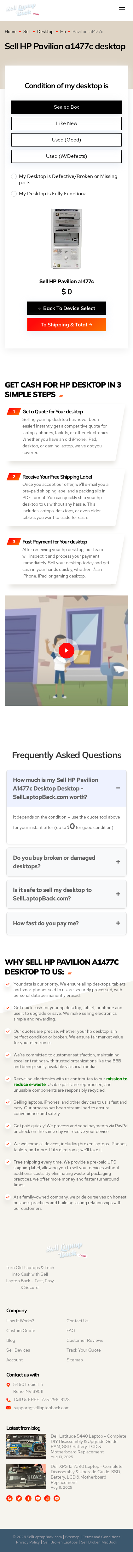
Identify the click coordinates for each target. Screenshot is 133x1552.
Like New (66, 123)
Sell (27, 31)
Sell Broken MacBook (99, 1542)
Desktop (45, 31)
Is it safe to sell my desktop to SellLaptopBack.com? (52, 894)
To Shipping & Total (67, 324)
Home (11, 31)
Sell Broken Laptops (60, 1542)
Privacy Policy (28, 1542)
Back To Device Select (66, 308)
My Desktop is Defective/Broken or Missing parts (66, 179)
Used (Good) (66, 139)
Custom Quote (20, 1330)
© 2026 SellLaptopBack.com (37, 1536)
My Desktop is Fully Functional (66, 194)
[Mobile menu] (122, 9)
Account (14, 1360)
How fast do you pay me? (45, 923)
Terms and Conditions (101, 1536)
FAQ (70, 1330)
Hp (63, 31)
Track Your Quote (83, 1350)
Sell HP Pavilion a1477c (66, 281)
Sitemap (74, 1360)
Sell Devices (18, 1350)
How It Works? (20, 1321)
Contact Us (77, 1321)
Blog (10, 1340)
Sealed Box (66, 107)
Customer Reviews (84, 1340)
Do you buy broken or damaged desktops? (54, 862)
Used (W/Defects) (66, 156)
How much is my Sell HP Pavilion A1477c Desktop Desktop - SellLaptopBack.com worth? (55, 788)
